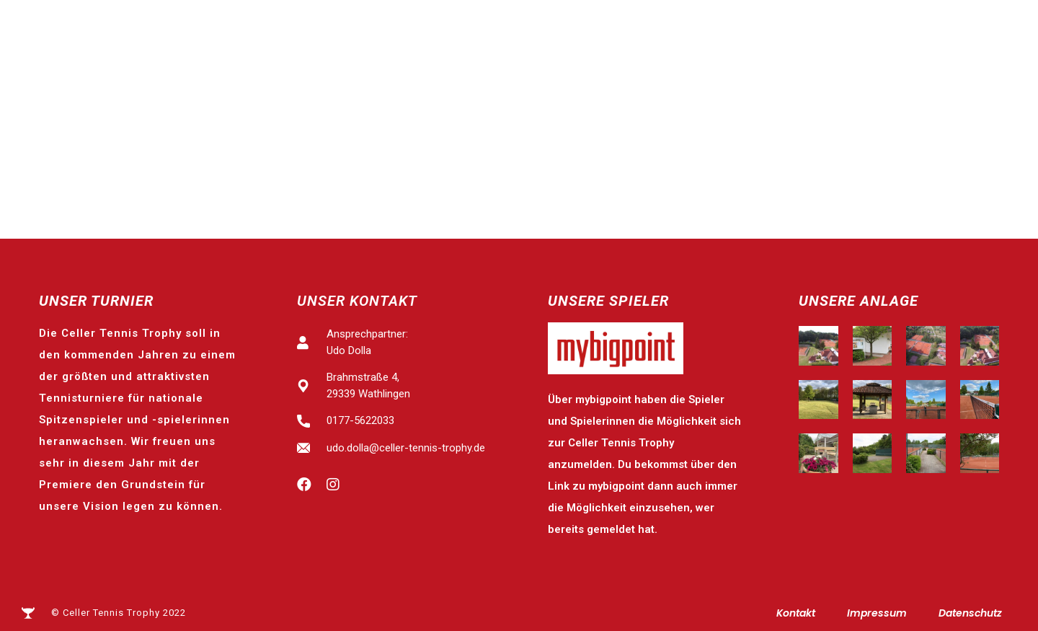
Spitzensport (369, 88)
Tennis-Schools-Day (621, 88)
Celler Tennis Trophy (222, 88)
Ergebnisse (482, 88)
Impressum (877, 613)
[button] (949, 28)
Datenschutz (970, 613)
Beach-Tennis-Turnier (798, 88)
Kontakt (795, 613)
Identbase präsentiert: (76, 28)
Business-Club (953, 88)
